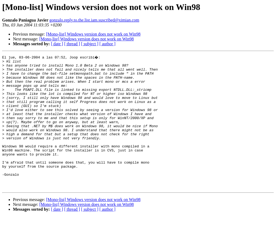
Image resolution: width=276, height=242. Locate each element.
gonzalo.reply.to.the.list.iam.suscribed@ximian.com (94, 20)
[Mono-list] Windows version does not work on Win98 (93, 34)
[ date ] (57, 44)
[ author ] (107, 44)
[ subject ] (89, 44)
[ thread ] (72, 44)
